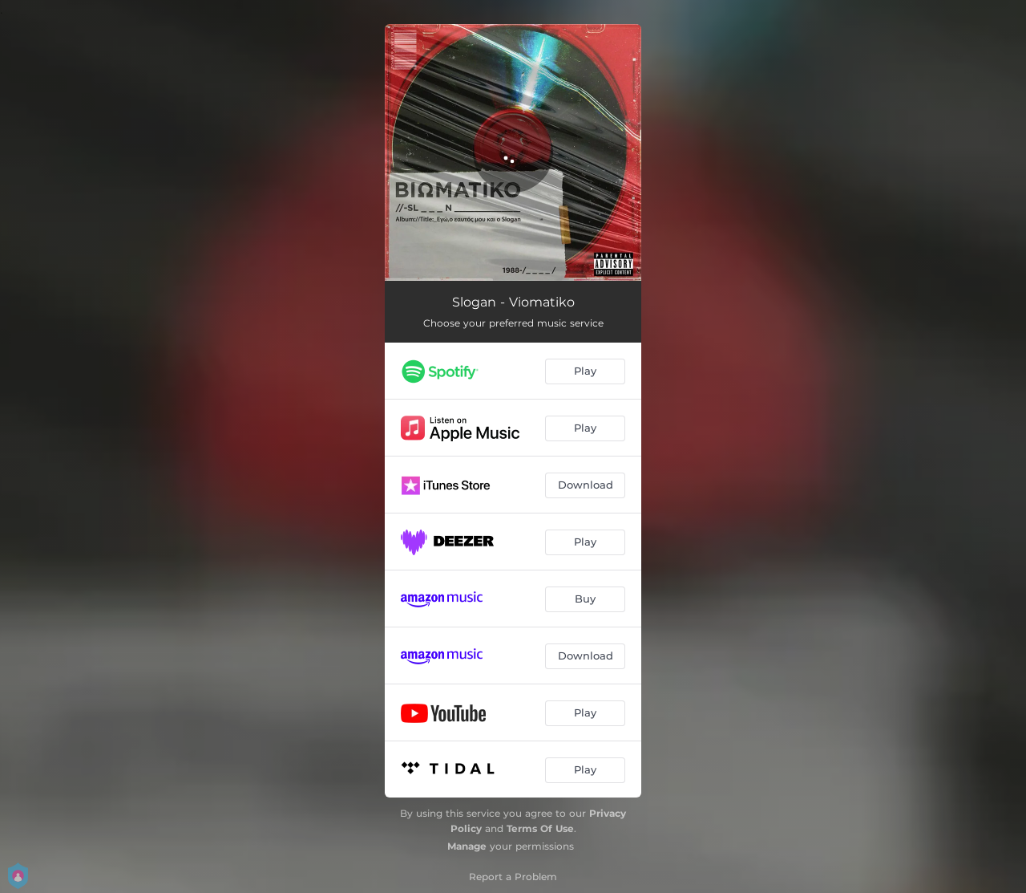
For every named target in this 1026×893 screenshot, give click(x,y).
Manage (467, 846)
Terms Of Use (540, 828)
